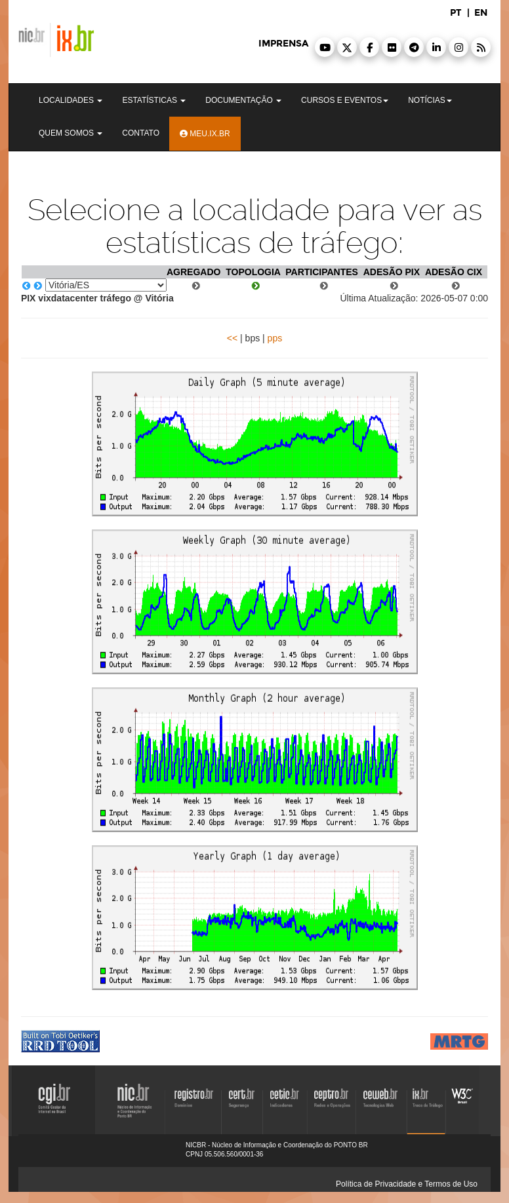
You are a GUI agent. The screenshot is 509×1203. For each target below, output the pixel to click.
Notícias (430, 100)
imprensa (283, 43)
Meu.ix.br (205, 133)
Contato (140, 133)
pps (275, 338)
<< (232, 338)
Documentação (243, 100)
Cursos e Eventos (344, 100)
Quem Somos (70, 133)
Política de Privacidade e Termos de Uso (407, 1184)
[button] (325, 47)
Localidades (70, 100)
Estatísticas (154, 100)
